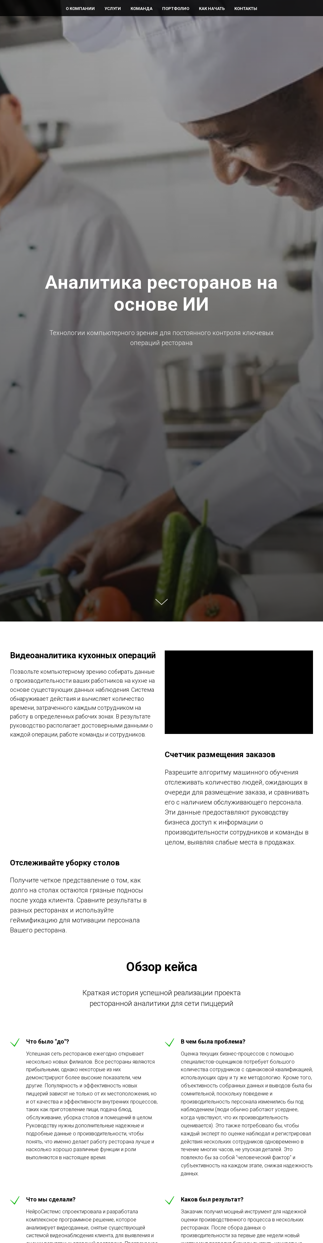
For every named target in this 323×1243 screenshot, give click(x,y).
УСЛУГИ (112, 8)
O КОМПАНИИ (80, 8)
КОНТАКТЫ (245, 8)
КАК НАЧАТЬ (212, 8)
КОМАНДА (141, 8)
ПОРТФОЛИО (175, 8)
